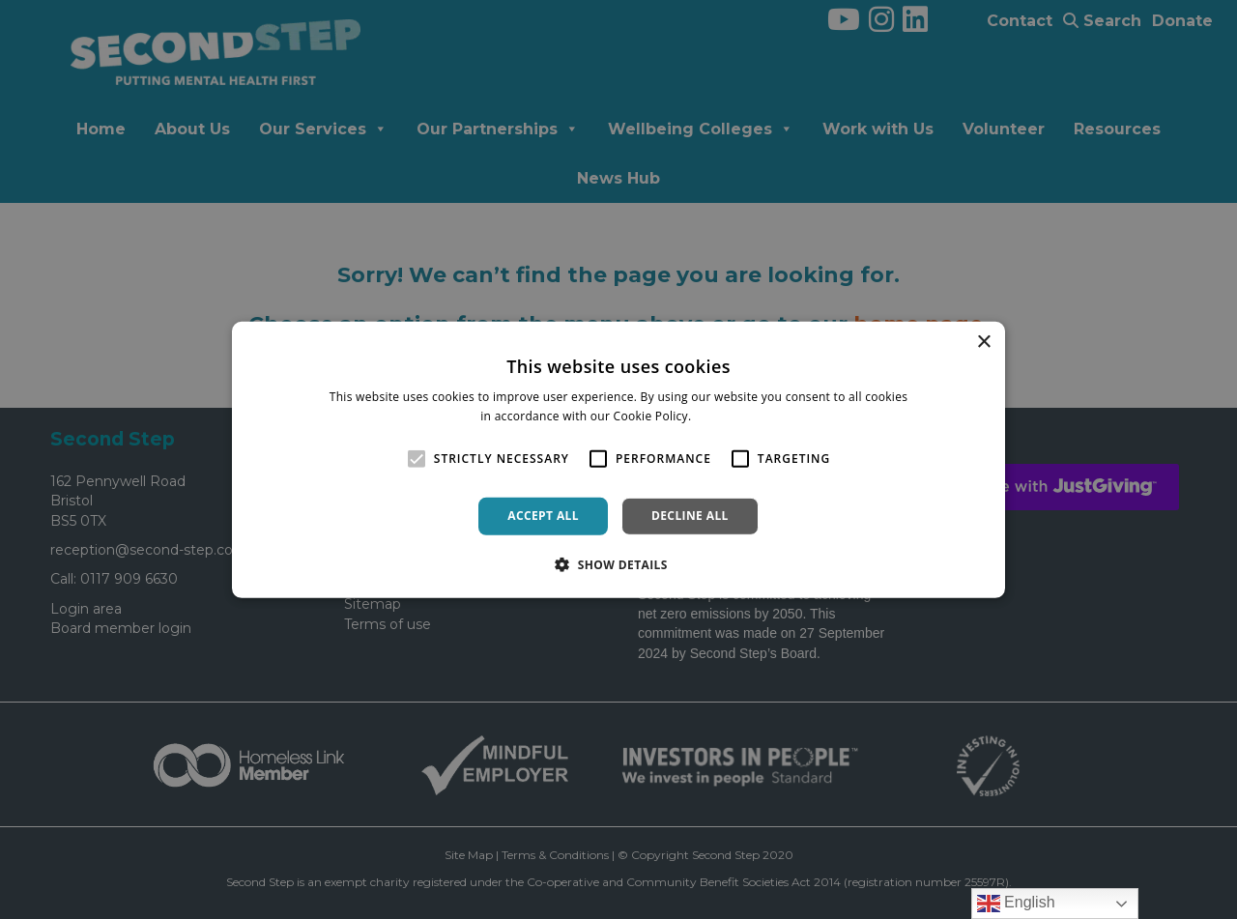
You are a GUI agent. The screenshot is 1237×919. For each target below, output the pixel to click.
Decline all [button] (690, 515)
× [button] (983, 341)
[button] (618, 564)
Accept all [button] (543, 515)
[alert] (618, 459)
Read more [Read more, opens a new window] (726, 416)
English (1016, 903)
